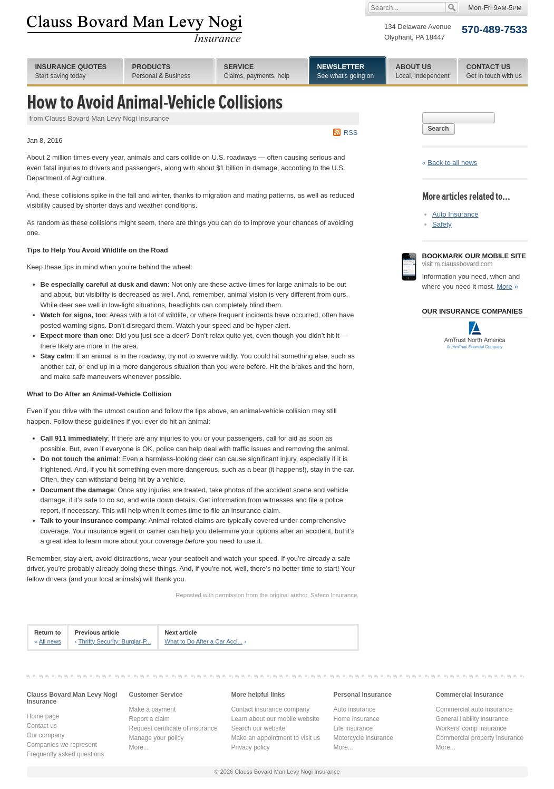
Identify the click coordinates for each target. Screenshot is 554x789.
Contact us (42, 725)
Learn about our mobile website (275, 719)
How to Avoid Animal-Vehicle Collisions (155, 102)
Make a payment (152, 709)
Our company (46, 735)
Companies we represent (62, 744)
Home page (43, 716)
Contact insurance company (270, 709)
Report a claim (149, 719)
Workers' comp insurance (471, 728)
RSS (351, 133)
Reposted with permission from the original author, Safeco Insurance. (267, 595)
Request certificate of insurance (173, 728)
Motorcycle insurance (363, 738)
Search (438, 128)
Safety (442, 224)
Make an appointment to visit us (275, 738)
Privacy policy (250, 747)
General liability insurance (472, 719)
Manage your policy (156, 738)
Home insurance (357, 719)
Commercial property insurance (480, 738)
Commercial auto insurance (474, 709)
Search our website (258, 728)
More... (139, 747)
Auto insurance (355, 709)
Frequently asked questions (65, 754)
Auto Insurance (455, 214)
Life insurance (353, 728)
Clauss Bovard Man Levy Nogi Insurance (134, 29)
